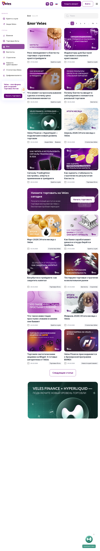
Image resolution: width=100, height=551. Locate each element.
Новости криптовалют (89, 363)
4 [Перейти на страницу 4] (84, 23)
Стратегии (93, 287)
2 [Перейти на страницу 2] (76, 23)
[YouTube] (51, 4)
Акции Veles (49, 142)
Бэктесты (94, 102)
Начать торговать (13, 96)
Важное (58, 142)
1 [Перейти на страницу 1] (72, 23)
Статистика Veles (91, 142)
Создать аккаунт (71, 4)
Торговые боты (91, 182)
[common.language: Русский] (57, 4)
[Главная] (6, 3)
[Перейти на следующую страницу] (96, 23)
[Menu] (96, 4)
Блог (29, 16)
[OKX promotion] (63, 400)
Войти (87, 4)
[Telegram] (47, 4)
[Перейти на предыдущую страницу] (68, 23)
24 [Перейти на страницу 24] (93, 23)
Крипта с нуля (56, 62)
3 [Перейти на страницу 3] (80, 23)
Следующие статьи (62, 373)
